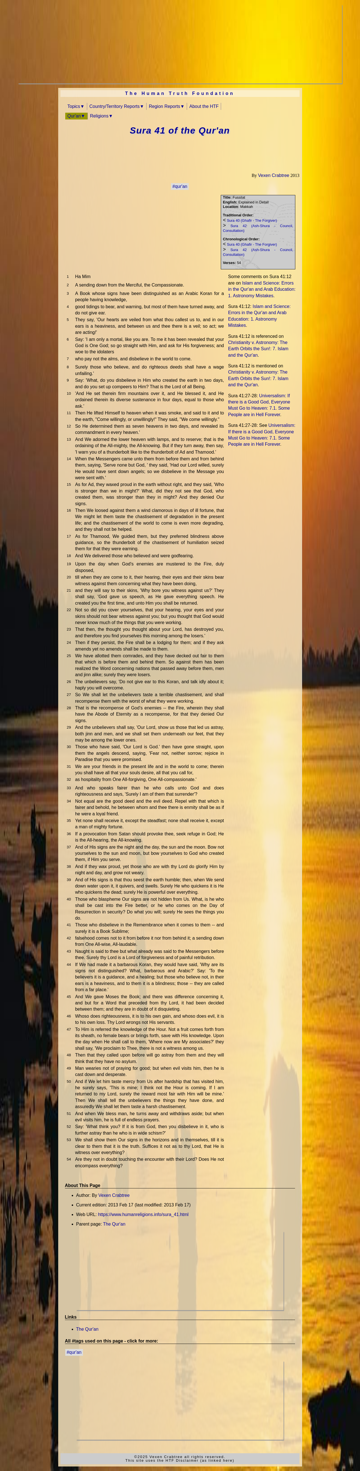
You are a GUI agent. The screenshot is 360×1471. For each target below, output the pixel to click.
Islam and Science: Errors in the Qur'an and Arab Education (262, 289)
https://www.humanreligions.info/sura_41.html (143, 1214)
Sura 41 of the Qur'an (180, 130)
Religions (99, 116)
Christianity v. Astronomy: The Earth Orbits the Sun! (258, 349)
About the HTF (204, 106)
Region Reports (164, 106)
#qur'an (179, 186)
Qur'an (74, 116)
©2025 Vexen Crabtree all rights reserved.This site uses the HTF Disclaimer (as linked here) (180, 1459)
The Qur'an (114, 1224)
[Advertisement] (180, 44)
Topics (74, 106)
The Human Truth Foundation (180, 93)
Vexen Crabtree (273, 175)
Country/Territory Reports (114, 106)
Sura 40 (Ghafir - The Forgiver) (252, 220)
